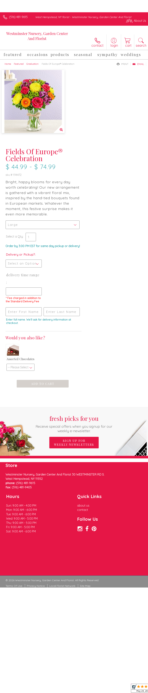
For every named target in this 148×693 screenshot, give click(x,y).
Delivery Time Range (87, 210)
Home (8, 63)
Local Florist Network (62, 523)
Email (138, 64)
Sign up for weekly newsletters (74, 380)
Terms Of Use (14, 523)
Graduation (32, 63)
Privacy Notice (36, 523)
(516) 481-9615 (18, 17)
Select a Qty (84, 164)
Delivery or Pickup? (91, 186)
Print (123, 64)
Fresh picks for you (74, 361)
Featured (19, 63)
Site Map (85, 523)
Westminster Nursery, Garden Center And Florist (37, 36)
